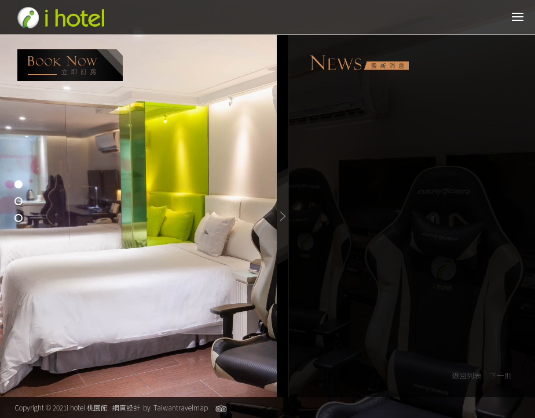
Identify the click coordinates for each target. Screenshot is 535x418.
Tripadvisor (221, 409)
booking (70, 65)
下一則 (500, 375)
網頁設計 (126, 407)
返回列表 (467, 375)
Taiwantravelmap (180, 407)
